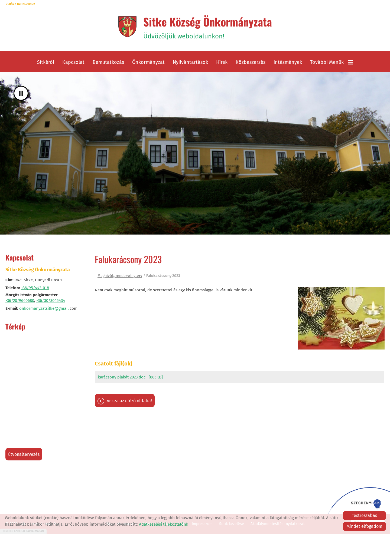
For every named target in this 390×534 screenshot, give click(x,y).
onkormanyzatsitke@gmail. (44, 308)
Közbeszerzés (250, 62)
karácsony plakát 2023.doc (121, 377)
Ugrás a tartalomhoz (20, 4)
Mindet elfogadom (364, 526)
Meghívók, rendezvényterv (120, 275)
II (21, 93)
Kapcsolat (73, 62)
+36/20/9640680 (19, 300)
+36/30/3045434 (50, 300)
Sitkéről (45, 62)
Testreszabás (364, 515)
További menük (331, 62)
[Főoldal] (127, 27)
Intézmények (288, 62)
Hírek (221, 62)
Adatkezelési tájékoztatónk (163, 524)
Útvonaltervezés (24, 454)
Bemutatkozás (108, 62)
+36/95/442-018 (35, 287)
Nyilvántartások (190, 62)
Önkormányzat (148, 62)
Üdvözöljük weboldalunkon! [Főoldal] (207, 27)
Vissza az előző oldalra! (129, 400)
